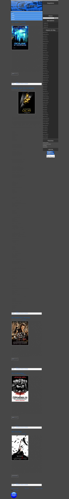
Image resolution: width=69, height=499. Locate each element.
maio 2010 (44, 109)
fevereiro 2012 (45, 71)
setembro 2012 (45, 59)
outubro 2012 (45, 57)
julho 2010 (44, 105)
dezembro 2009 (45, 118)
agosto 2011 (45, 82)
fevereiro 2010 (45, 114)
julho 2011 (44, 84)
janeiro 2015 (45, 32)
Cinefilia (13, 15)
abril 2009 (44, 132)
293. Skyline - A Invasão (19, 22)
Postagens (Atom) (16, 490)
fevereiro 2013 (45, 52)
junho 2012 (44, 64)
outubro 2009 (45, 121)
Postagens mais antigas (38, 488)
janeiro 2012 (45, 73)
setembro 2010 (45, 102)
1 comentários (18, 83)
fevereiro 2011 (45, 93)
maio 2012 (44, 66)
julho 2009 (44, 127)
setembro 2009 (45, 123)
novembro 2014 (45, 34)
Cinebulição (45, 145)
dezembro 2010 (45, 96)
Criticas (13, 17)
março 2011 (44, 91)
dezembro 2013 (45, 41)
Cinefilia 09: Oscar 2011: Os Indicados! (23, 88)
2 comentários (23, 319)
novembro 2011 (45, 77)
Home (13, 13)
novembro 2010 (45, 98)
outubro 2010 (45, 100)
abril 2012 (44, 68)
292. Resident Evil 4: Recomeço (21, 317)
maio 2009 (44, 130)
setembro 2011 (45, 80)
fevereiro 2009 (45, 134)
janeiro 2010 (45, 116)
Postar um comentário (24, 83)
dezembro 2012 (45, 55)
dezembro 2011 (45, 75)
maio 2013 (44, 48)
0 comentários (23, 374)
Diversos (13, 19)
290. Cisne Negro (17, 431)
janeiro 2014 (45, 39)
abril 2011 (44, 89)
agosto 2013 (45, 43)
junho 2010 (44, 107)
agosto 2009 (45, 125)
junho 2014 (44, 36)
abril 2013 (44, 50)
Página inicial (27, 488)
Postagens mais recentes (14, 488)
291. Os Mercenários (18, 373)
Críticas (17, 82)
